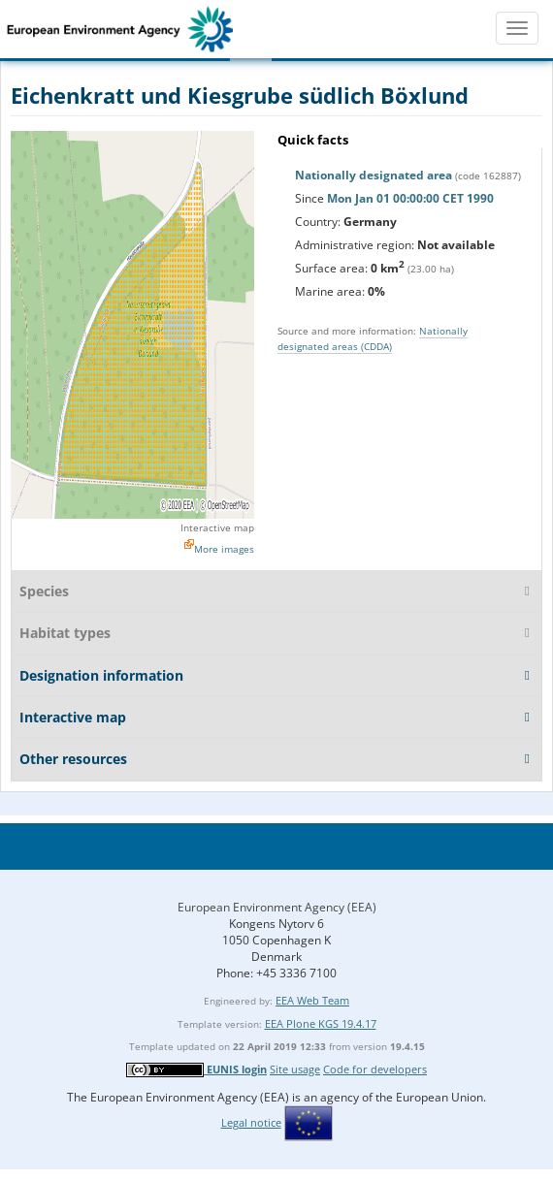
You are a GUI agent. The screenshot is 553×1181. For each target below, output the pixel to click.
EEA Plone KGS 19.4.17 (320, 1023)
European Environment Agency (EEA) (277, 907)
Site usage (295, 1069)
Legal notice (251, 1122)
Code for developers (375, 1069)
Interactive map (217, 527)
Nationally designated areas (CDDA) (372, 338)
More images (224, 549)
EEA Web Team (312, 1000)
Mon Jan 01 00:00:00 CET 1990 (410, 198)
